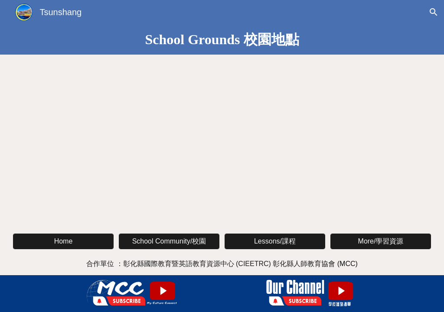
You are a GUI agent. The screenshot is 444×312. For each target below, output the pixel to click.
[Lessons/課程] (275, 241)
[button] (433, 12)
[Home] (63, 241)
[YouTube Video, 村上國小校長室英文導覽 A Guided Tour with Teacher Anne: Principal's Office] (328, 116)
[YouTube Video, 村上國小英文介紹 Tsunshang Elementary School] (116, 116)
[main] (222, 39)
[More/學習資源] (381, 241)
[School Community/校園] (169, 241)
